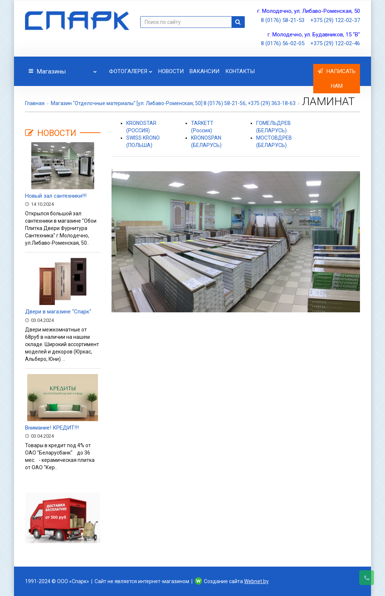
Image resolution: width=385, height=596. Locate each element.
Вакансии (204, 71)
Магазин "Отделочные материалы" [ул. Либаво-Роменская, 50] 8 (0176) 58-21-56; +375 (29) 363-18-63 (173, 103)
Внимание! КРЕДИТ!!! (52, 427)
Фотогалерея (130, 69)
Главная (35, 103)
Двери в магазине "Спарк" (58, 311)
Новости (171, 71)
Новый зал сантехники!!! (55, 196)
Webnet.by (256, 581)
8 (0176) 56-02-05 (282, 43)
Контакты (240, 71)
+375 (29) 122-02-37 (335, 20)
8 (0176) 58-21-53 (282, 20)
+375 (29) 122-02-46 (335, 43)
